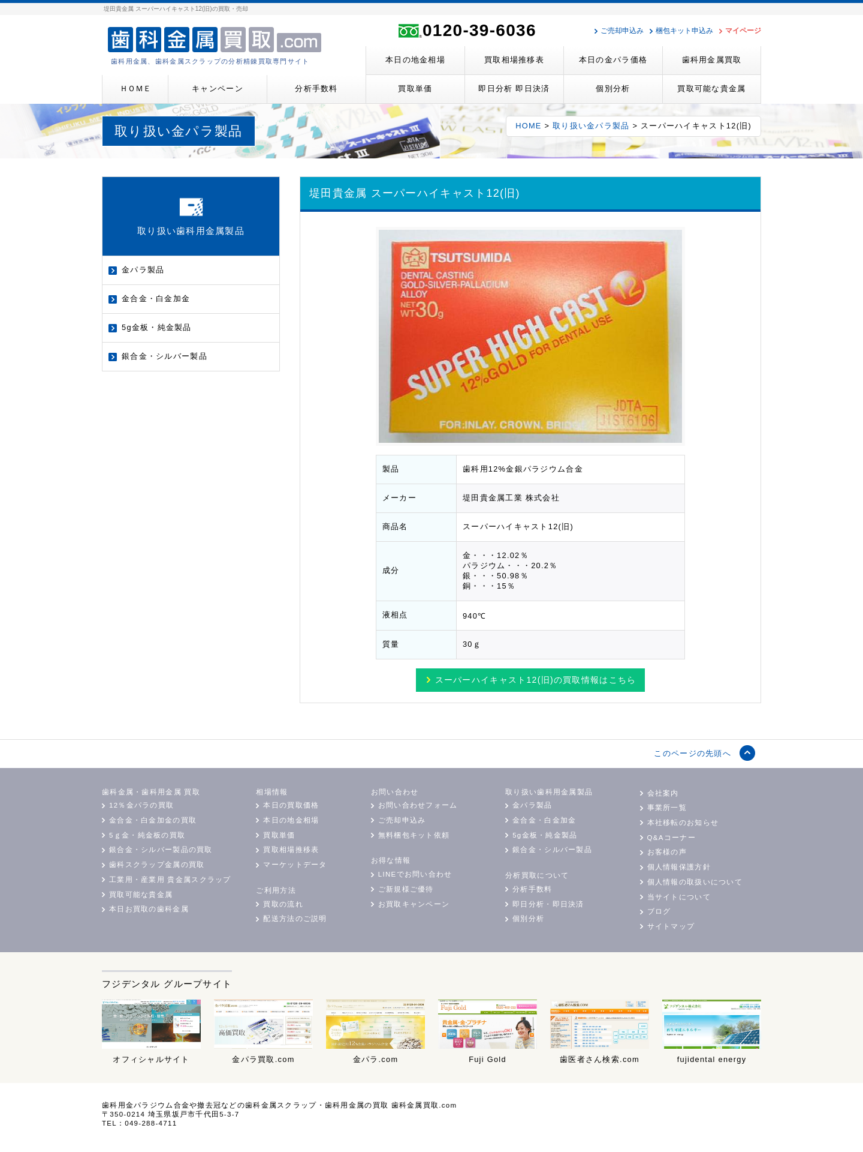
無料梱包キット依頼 (414, 835)
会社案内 (663, 793)
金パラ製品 (143, 269)
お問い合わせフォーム (418, 805)
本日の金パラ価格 (613, 59)
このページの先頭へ (692, 753)
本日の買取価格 (291, 805)
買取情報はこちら (535, 680)
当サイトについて (679, 897)
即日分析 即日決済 (514, 88)
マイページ (743, 30)
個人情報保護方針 (679, 867)
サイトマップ (671, 926)
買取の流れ (283, 904)
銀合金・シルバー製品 (164, 356)
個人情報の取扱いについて (695, 882)
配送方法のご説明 (295, 918)
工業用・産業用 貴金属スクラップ (170, 879)
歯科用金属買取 (712, 59)
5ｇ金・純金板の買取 (147, 835)
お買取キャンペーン (414, 904)
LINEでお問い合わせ (415, 874)
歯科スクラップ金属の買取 (156, 864)
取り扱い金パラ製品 (591, 125)
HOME (528, 125)
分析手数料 (316, 88)
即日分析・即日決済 (548, 904)
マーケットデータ (295, 864)
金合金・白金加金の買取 (153, 820)
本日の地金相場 (415, 59)
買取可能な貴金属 (711, 88)
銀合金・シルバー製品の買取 (161, 849)
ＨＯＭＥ (135, 88)
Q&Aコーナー (671, 837)
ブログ (659, 911)
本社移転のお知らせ (683, 822)
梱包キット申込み (684, 30)
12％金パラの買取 (141, 805)
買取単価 (415, 88)
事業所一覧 (667, 807)
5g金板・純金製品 (157, 327)
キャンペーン (217, 88)
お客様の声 (667, 852)
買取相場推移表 (514, 59)
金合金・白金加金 (156, 298)
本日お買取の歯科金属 (149, 909)
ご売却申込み (622, 30)
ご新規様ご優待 (406, 889)
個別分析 (613, 88)
